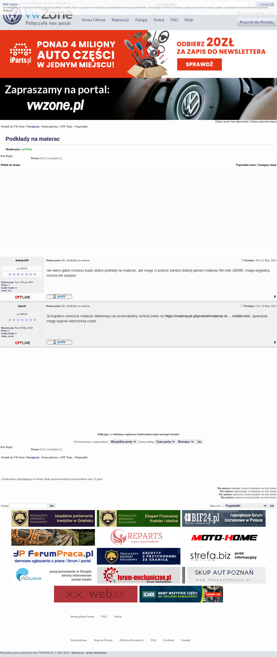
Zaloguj (141, 20)
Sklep (188, 20)
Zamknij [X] (267, 4)
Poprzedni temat (246, 164)
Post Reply (14, 158)
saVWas (27, 149)
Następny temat (267, 164)
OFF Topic (66, 126)
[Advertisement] (138, 209)
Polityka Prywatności (131, 640)
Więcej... (8, 10)
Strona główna (49, 126)
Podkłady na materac (33, 139)
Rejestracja (120, 20)
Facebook (168, 640)
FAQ (174, 20)
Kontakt (186, 640)
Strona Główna (93, 20)
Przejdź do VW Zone (12, 126)
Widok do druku (10, 164)
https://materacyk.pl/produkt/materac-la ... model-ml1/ (207, 316)
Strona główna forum (82, 616)
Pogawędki (81, 126)
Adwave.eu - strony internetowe (89, 652)
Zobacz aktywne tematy (263, 121)
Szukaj (159, 20)
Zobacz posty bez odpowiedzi (231, 121)
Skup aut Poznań (103, 640)
